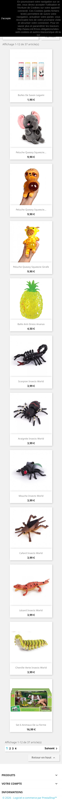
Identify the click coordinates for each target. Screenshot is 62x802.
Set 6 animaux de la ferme (31, 724)
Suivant (52, 749)
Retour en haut (44, 758)
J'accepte (6, 18)
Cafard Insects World (31, 553)
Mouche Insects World (31, 495)
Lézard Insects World (31, 610)
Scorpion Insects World (31, 381)
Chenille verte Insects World (31, 667)
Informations (12, 792)
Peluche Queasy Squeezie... (31, 152)
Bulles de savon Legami (31, 95)
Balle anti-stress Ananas (31, 324)
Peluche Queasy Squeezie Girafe (31, 266)
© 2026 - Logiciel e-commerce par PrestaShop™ (29, 797)
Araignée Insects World (31, 438)
